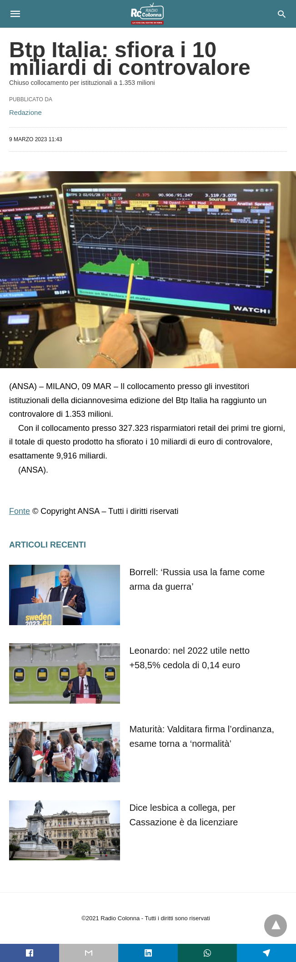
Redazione (25, 112)
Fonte (19, 511)
